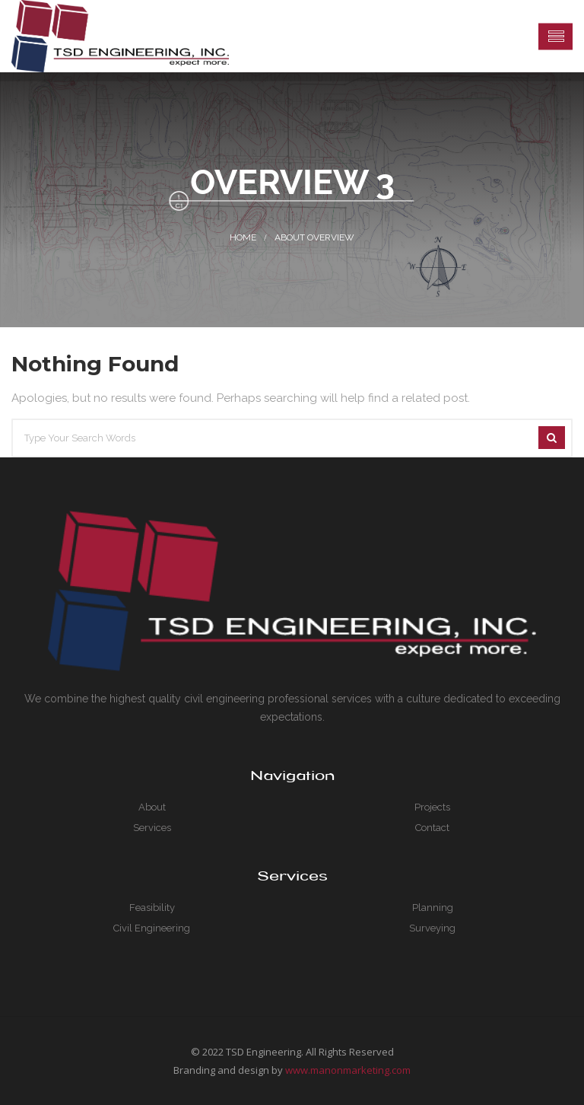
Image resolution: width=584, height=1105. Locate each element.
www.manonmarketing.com (348, 1070)
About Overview (314, 237)
